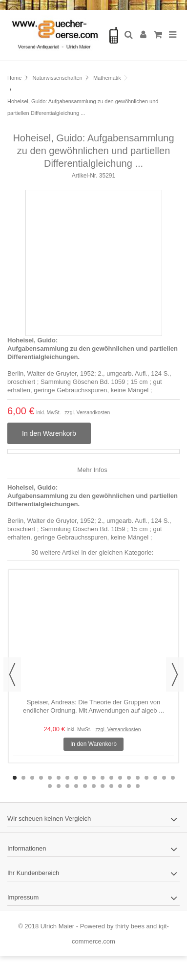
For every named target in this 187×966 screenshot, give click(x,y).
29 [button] (129, 786)
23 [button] (76, 786)
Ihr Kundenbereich (33, 872)
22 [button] (67, 786)
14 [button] (129, 778)
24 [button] (85, 786)
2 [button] (23, 778)
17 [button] (155, 778)
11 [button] (102, 778)
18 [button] (164, 778)
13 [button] (120, 778)
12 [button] (111, 778)
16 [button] (146, 778)
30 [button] (138, 786)
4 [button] (41, 778)
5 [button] (50, 778)
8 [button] (76, 778)
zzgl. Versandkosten (87, 412)
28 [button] (120, 786)
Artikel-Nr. (85, 175)
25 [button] (94, 786)
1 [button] (15, 778)
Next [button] (175, 674)
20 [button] (50, 786)
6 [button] (59, 778)
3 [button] (32, 778)
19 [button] (173, 778)
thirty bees (130, 926)
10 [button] (94, 778)
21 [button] (59, 786)
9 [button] (85, 778)
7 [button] (67, 778)
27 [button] (111, 786)
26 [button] (102, 786)
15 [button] (138, 778)
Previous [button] (12, 674)
